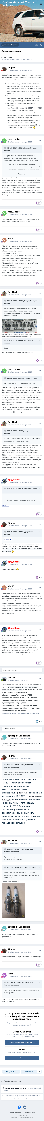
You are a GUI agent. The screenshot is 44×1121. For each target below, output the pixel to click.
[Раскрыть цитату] (5, 148)
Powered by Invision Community (22, 1117)
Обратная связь (15, 1113)
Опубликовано (20, 70)
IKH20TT (5, 506)
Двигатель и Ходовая (24, 59)
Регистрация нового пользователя (22, 1042)
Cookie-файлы (29, 1113)
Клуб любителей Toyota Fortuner (18, 4)
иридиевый (21, 792)
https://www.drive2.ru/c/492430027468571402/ (24, 108)
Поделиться (11, 1071)
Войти (22, 1058)
